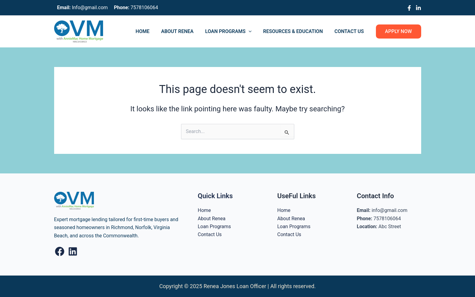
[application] (253, 31)
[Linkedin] (418, 8)
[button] (398, 31)
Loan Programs (233, 31)
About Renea (184, 31)
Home (151, 31)
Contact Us (350, 31)
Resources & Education (295, 31)
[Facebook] (409, 8)
